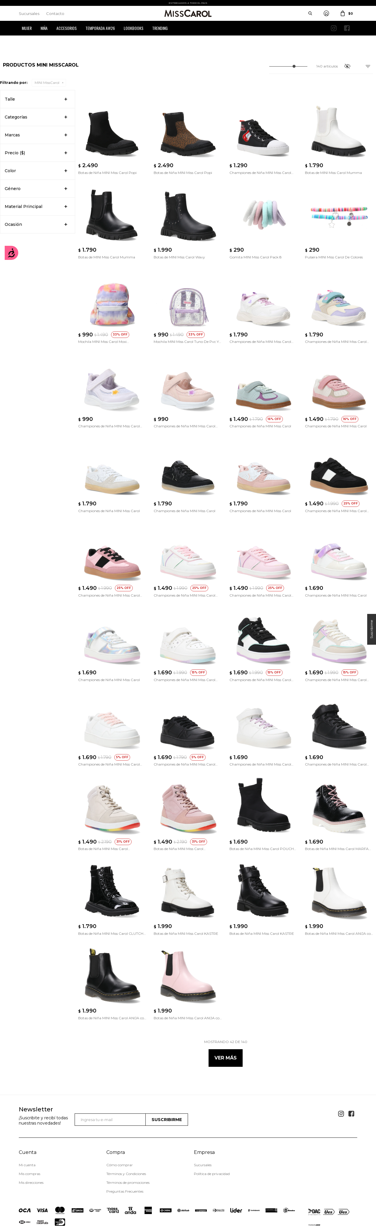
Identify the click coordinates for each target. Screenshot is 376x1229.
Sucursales (29, 13)
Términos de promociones (128, 1155)
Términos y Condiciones (126, 1146)
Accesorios (66, 28)
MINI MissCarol (47, 82)
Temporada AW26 (100, 28)
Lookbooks (133, 28)
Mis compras (29, 1146)
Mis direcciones (31, 1155)
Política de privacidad (212, 1146)
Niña (44, 28)
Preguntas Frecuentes (124, 1164)
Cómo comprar (119, 1137)
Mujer (27, 28)
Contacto (55, 13)
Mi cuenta (27, 1137)
